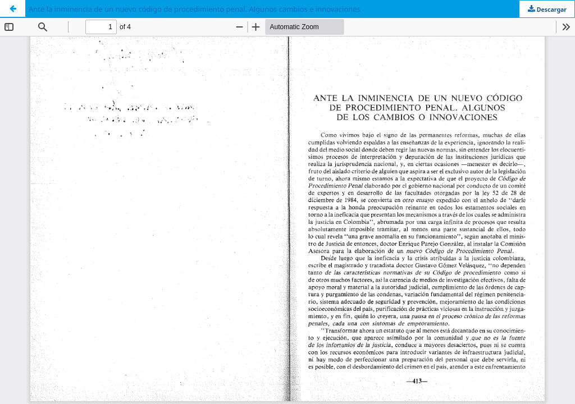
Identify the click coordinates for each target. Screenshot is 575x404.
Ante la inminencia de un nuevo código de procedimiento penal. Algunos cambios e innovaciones (194, 9)
